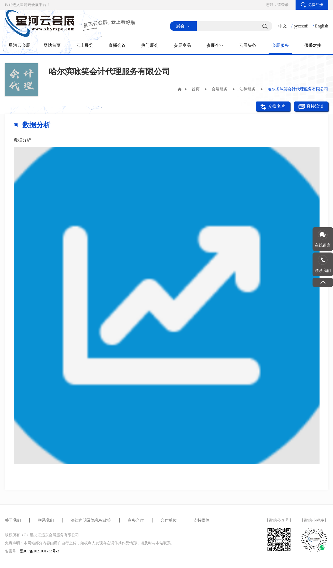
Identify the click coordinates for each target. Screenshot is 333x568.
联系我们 (46, 520)
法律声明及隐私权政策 (91, 520)
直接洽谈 (311, 107)
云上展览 (84, 45)
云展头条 (247, 45)
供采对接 (312, 45)
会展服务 (280, 45)
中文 (282, 26)
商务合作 (136, 520)
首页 (196, 89)
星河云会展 (19, 45)
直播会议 (117, 45)
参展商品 (182, 45)
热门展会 (149, 45)
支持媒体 (201, 520)
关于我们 (13, 520)
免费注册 (312, 5)
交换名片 (272, 107)
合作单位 (169, 520)
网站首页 (52, 45)
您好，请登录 (277, 5)
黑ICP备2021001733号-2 (39, 551)
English (321, 26)
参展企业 (215, 45)
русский (301, 26)
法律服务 (248, 89)
